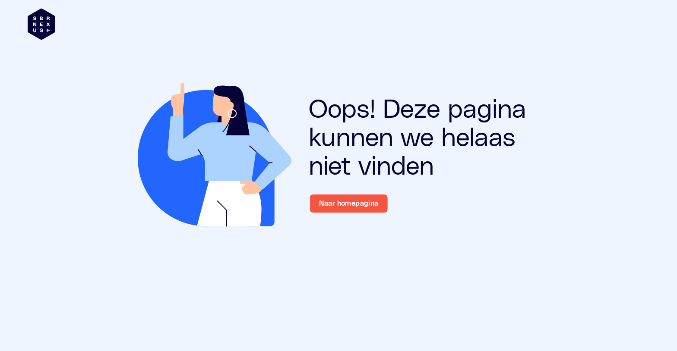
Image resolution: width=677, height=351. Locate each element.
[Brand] (41, 24)
